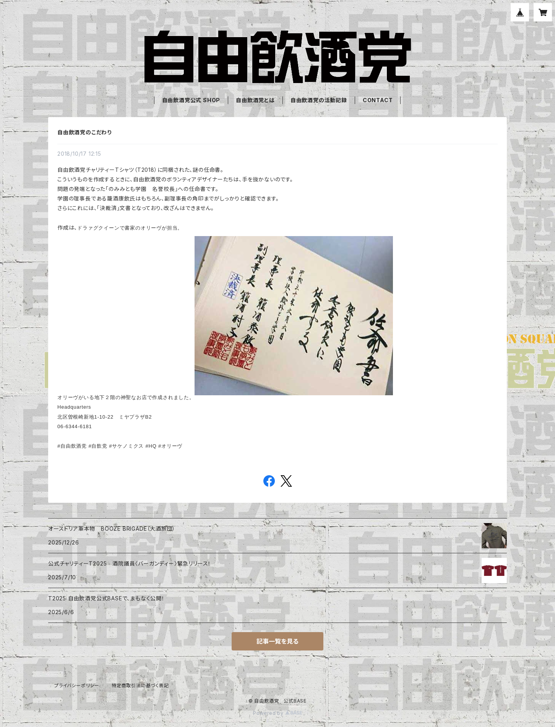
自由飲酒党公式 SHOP (191, 100)
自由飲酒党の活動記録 (318, 100)
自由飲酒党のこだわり (84, 132)
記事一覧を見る (277, 641)
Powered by (277, 713)
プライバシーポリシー (76, 685)
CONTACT (378, 100)
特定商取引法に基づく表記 (140, 685)
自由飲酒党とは (255, 100)
